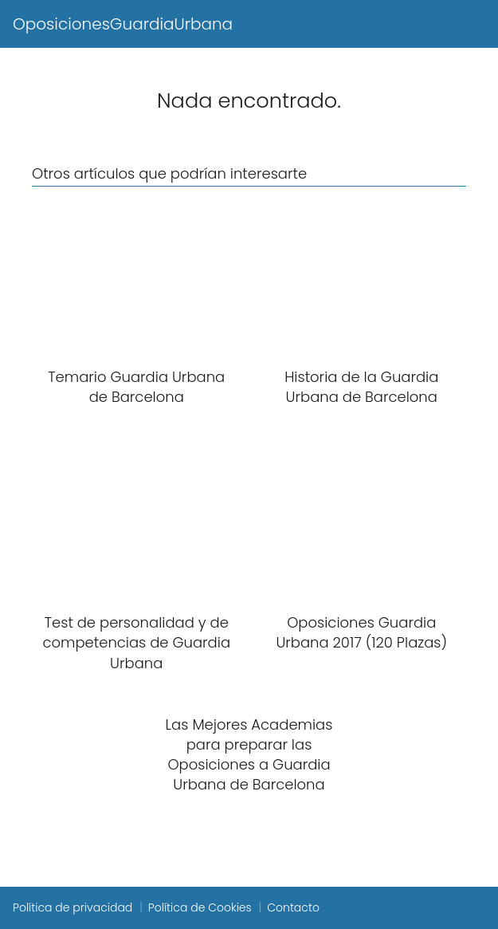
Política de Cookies (200, 907)
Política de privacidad (72, 907)
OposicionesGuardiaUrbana (123, 24)
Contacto (293, 907)
